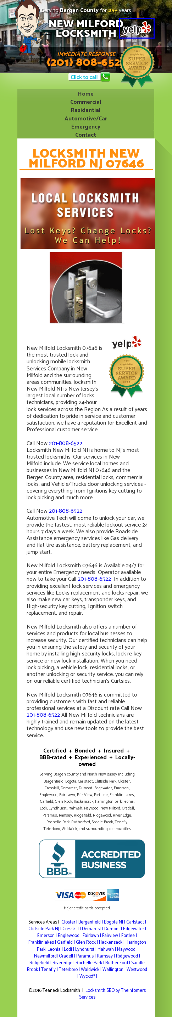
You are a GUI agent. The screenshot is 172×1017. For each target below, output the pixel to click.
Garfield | (66, 942)
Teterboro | (70, 969)
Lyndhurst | (86, 949)
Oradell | (67, 956)
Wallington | (114, 969)
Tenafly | (50, 969)
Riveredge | (64, 963)
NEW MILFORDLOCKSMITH (86, 29)
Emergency (85, 126)
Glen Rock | (87, 942)
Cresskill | (72, 929)
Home (86, 93)
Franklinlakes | (42, 942)
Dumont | (113, 929)
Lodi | (69, 949)
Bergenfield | (91, 922)
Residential (85, 110)
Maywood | (127, 949)
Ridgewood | (128, 956)
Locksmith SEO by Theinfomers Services (112, 994)
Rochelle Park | (90, 963)
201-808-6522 (65, 443)
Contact (85, 134)
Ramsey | (106, 956)
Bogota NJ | (115, 922)
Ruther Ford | (118, 963)
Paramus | (86, 956)
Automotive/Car (86, 118)
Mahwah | (107, 949)
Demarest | (93, 929)
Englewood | (70, 935)
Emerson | (47, 935)
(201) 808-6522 (86, 62)
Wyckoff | (88, 976)
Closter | (69, 922)
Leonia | (56, 949)
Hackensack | (112, 942)
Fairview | (111, 935)
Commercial (85, 101)
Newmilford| (46, 956)
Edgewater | (134, 929)
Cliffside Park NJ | (45, 929)
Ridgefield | (40, 963)
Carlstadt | (136, 922)
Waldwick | (91, 969)
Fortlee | (129, 935)
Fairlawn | (92, 935)
